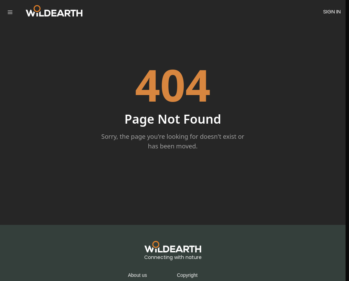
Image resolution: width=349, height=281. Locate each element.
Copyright (187, 275)
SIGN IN (332, 11)
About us (137, 275)
